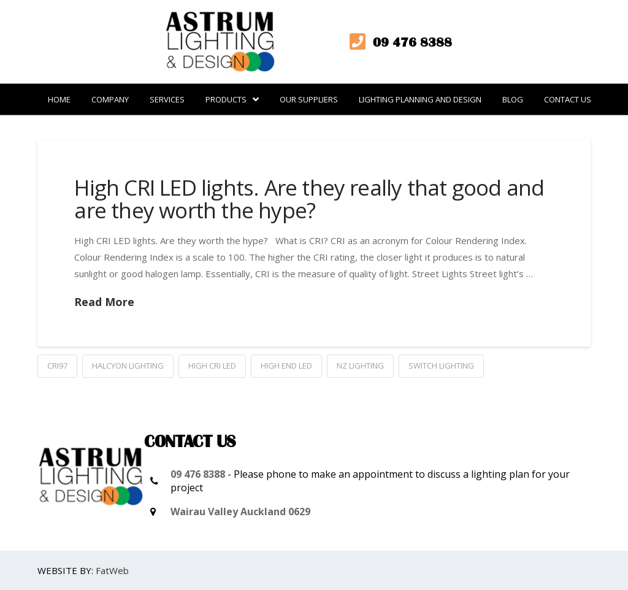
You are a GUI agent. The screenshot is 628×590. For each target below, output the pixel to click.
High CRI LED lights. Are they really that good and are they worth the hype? (309, 198)
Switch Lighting (441, 365)
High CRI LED (212, 365)
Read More (104, 301)
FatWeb (112, 570)
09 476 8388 (197, 474)
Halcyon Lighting (128, 365)
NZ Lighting (360, 365)
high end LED (286, 365)
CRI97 (57, 365)
